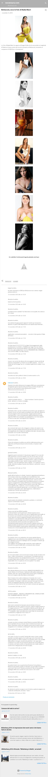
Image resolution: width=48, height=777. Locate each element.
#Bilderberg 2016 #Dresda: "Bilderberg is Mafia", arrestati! (21, 749)
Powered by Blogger (24, 770)
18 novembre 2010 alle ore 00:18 (17, 658)
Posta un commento (8, 697)
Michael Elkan (28, 773)
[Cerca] (46, 3)
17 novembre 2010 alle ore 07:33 (17, 598)
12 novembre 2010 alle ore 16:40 (17, 304)
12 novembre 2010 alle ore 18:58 (17, 392)
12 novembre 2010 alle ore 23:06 (17, 435)
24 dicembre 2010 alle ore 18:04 (16, 693)
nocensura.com (12, 3)
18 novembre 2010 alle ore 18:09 (17, 672)
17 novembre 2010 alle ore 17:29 (17, 615)
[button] (46, 10)
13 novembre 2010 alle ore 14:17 (17, 448)
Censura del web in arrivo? (10, 708)
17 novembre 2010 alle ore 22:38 (17, 648)
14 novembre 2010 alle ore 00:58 (17, 504)
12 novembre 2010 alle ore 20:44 (17, 403)
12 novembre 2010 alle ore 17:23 (17, 327)
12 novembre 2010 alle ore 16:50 (17, 315)
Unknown (10, 383)
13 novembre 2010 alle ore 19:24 (17, 468)
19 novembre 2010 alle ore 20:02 (17, 682)
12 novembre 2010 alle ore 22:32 (17, 421)
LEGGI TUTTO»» (42, 722)
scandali (15, 281)
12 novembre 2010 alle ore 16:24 (17, 294)
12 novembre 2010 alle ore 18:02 (17, 378)
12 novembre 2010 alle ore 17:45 (17, 368)
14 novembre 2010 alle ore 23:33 (17, 563)
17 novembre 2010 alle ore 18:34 (17, 629)
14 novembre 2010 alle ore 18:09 (17, 547)
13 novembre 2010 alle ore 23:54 (17, 493)
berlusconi (8, 281)
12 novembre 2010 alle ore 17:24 (17, 354)
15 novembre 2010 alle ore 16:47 (17, 586)
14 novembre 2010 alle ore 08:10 (17, 530)
